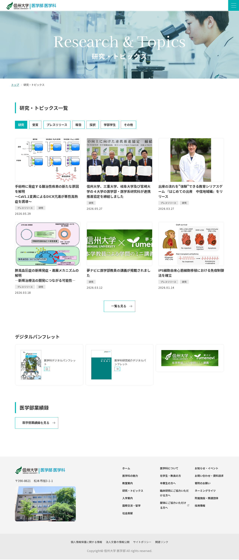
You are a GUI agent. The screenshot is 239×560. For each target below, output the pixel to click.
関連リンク (161, 542)
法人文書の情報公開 (117, 542)
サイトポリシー (142, 542)
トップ (15, 85)
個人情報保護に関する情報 (86, 542)
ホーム (126, 468)
